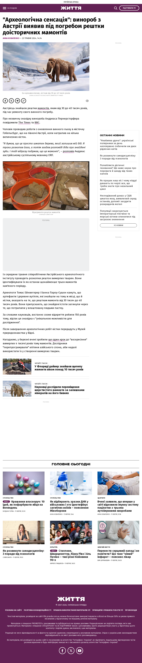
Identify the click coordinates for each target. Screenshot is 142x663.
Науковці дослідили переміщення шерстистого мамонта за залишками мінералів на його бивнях (59, 390)
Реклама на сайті (13, 610)
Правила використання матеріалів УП (71, 610)
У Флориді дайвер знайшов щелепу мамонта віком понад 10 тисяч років (59, 368)
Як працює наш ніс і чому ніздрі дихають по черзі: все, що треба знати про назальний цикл (118, 184)
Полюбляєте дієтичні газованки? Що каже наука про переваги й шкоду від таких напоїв (118, 169)
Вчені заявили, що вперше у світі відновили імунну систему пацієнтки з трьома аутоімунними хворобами (117, 506)
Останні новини (112, 135)
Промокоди (131, 610)
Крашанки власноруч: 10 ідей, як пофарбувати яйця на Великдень (24, 504)
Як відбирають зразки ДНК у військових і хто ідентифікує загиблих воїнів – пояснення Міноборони (69, 506)
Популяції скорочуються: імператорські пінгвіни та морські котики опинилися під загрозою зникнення (117, 215)
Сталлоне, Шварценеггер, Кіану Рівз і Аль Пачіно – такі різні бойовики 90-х (70, 555)
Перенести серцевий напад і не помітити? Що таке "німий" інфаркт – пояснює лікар (118, 554)
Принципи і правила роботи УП (107, 610)
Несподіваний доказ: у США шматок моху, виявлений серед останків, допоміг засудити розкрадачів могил (118, 200)
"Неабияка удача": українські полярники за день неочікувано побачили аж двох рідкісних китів (118, 144)
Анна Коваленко (11, 38)
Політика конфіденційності (37, 610)
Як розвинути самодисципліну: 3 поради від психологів (118, 157)
